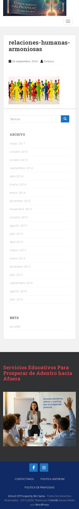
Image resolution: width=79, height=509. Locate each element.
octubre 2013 (19, 217)
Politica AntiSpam (52, 479)
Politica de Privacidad (40, 487)
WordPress (42, 504)
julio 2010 (16, 299)
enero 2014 (17, 193)
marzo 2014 (18, 184)
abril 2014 (16, 176)
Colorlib (53, 500)
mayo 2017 (17, 143)
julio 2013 (16, 234)
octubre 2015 (19, 152)
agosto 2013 (18, 225)
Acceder (15, 326)
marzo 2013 (18, 250)
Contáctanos (24, 479)
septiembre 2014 (21, 168)
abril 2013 (16, 242)
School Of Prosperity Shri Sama (26, 496)
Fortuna (49, 61)
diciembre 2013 (20, 201)
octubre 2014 (19, 160)
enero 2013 (17, 258)
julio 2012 (16, 275)
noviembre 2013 (21, 209)
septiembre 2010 (21, 283)
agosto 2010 (18, 291)
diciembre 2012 (20, 266)
